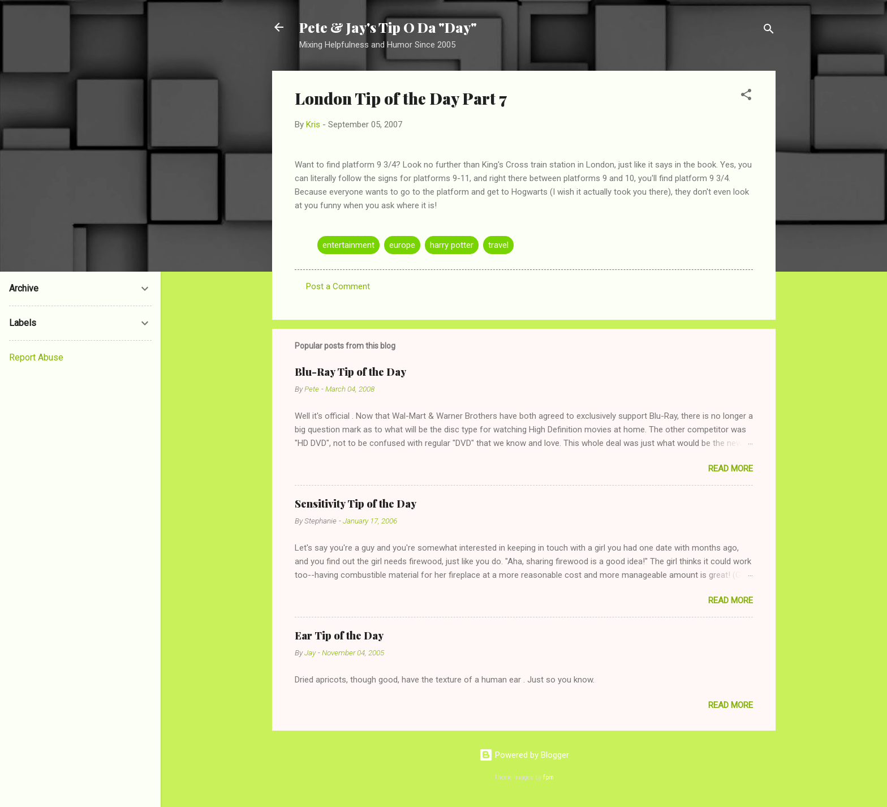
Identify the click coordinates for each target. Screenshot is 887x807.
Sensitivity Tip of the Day (355, 503)
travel (498, 245)
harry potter (451, 245)
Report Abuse (36, 357)
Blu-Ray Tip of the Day (350, 372)
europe (402, 245)
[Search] (769, 31)
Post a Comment (338, 286)
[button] (746, 96)
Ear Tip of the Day (339, 635)
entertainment (348, 245)
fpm (548, 777)
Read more (730, 468)
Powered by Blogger (524, 755)
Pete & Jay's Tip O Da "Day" (388, 27)
